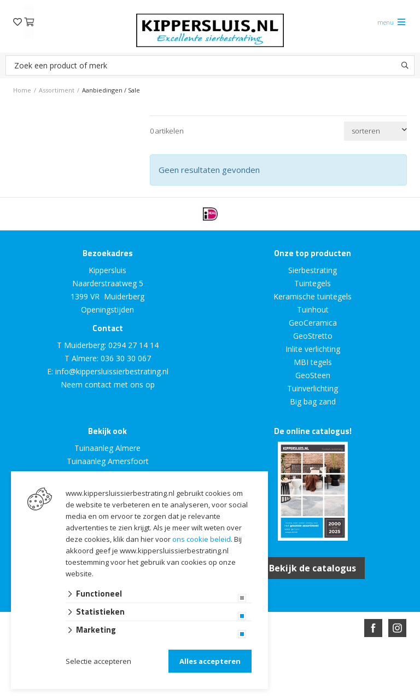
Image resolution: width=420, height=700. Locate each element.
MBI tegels (313, 362)
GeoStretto (312, 336)
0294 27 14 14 (133, 345)
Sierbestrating (312, 270)
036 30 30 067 (126, 358)
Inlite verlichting (312, 349)
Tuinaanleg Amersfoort (108, 461)
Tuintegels (312, 283)
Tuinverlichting (312, 388)
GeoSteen (312, 375)
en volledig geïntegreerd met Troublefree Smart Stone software (252, 695)
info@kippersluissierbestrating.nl (111, 371)
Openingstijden (107, 309)
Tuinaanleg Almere (107, 448)
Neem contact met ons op (108, 384)
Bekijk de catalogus (312, 568)
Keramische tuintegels (312, 296)
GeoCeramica (313, 322)
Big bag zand (313, 401)
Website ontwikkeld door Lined (126, 695)
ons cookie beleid (201, 539)
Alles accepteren (210, 661)
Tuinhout (313, 309)
